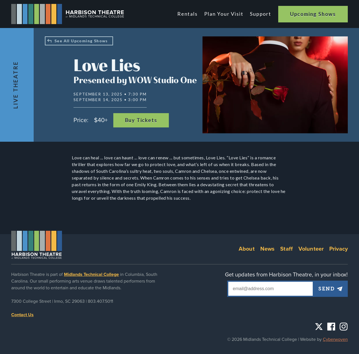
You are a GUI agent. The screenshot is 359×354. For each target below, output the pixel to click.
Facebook (331, 326)
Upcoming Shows (313, 14)
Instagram (343, 326)
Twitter (319, 326)
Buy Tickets (141, 120)
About (247, 249)
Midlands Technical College (91, 274)
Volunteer (311, 249)
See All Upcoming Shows (81, 40)
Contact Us (22, 315)
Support (260, 14)
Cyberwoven (335, 339)
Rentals (188, 14)
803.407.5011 (100, 301)
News (267, 249)
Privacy (338, 249)
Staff (286, 249)
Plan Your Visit (223, 14)
